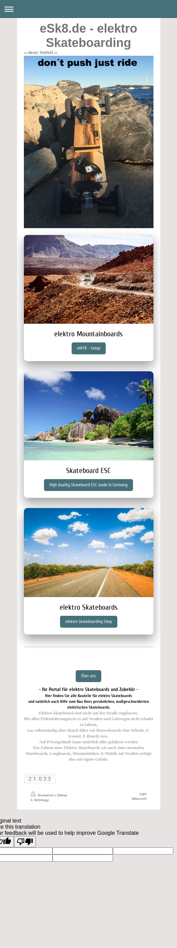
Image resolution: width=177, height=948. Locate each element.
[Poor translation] (25, 841)
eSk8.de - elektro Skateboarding (88, 35)
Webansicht (139, 799)
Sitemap (62, 795)
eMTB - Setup (88, 348)
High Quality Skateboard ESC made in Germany (88, 485)
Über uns (88, 676)
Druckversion (43, 795)
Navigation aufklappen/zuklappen (88, 9)
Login (143, 794)
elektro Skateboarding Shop (88, 621)
